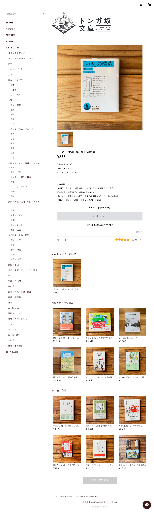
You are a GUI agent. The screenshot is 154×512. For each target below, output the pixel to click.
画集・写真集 (14, 297)
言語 (13, 148)
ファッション (17, 225)
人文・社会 (13, 100)
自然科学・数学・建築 (18, 235)
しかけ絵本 (16, 94)
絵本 (13, 85)
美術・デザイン (18, 215)
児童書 (14, 90)
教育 (13, 134)
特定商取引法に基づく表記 (87, 497)
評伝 (13, 196)
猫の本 (11, 286)
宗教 (13, 143)
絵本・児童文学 (15, 80)
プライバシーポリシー (63, 497)
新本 (10, 64)
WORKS (10, 35)
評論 (13, 191)
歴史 (13, 109)
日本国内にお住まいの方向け (100, 224)
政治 (13, 153)
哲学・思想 (16, 105)
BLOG (9, 41)
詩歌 (13, 182)
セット (11, 324)
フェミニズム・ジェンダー (23, 129)
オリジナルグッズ (16, 53)
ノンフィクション (19, 186)
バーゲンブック (15, 69)
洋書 (10, 302)
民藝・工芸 (16, 230)
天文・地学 (16, 259)
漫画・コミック (15, 313)
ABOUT (10, 29)
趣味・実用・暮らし (17, 319)
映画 (13, 220)
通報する (138, 232)
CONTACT (12, 352)
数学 (13, 245)
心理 (13, 138)
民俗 (13, 114)
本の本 (11, 340)
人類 (13, 119)
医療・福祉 (13, 265)
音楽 (13, 210)
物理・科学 (16, 240)
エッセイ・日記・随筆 (21, 177)
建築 (13, 254)
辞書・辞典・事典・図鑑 (19, 292)
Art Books (13, 308)
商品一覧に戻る (99, 480)
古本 (10, 74)
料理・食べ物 (14, 281)
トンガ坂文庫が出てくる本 (21, 58)
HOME (10, 22)
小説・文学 (16, 172)
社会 (13, 124)
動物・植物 (16, 249)
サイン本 (12, 329)
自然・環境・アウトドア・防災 (23, 270)
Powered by (100, 507)
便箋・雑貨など (15, 346)
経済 (13, 158)
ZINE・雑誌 (14, 335)
